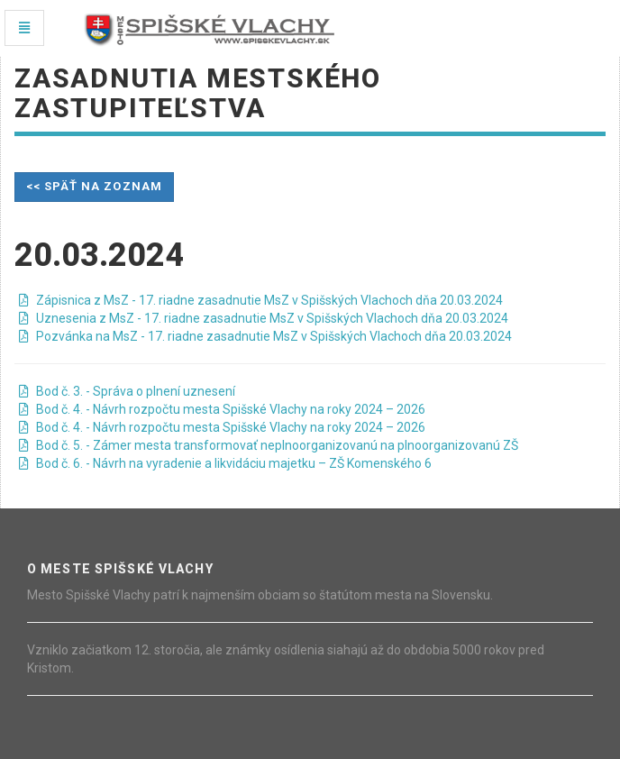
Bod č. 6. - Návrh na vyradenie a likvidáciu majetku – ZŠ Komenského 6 (225, 463)
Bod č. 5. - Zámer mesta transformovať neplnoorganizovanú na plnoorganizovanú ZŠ (268, 445)
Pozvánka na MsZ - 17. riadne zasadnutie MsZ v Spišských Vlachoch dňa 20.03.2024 (265, 336)
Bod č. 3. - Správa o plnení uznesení (127, 391)
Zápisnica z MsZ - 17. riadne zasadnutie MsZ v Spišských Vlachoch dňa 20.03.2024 (261, 300)
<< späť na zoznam (94, 186)
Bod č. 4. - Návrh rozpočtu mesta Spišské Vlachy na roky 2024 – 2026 (222, 409)
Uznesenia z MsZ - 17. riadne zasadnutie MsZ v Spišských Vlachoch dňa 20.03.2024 (263, 318)
